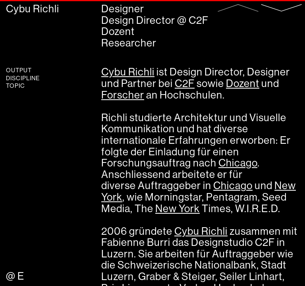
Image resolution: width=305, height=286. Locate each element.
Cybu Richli (32, 9)
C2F (198, 20)
